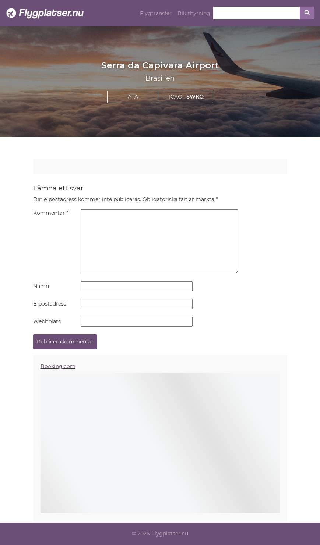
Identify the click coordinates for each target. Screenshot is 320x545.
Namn (41, 286)
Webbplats (47, 321)
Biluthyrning (193, 13)
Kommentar (50, 213)
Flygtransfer (156, 13)
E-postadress (49, 303)
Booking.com (58, 366)
